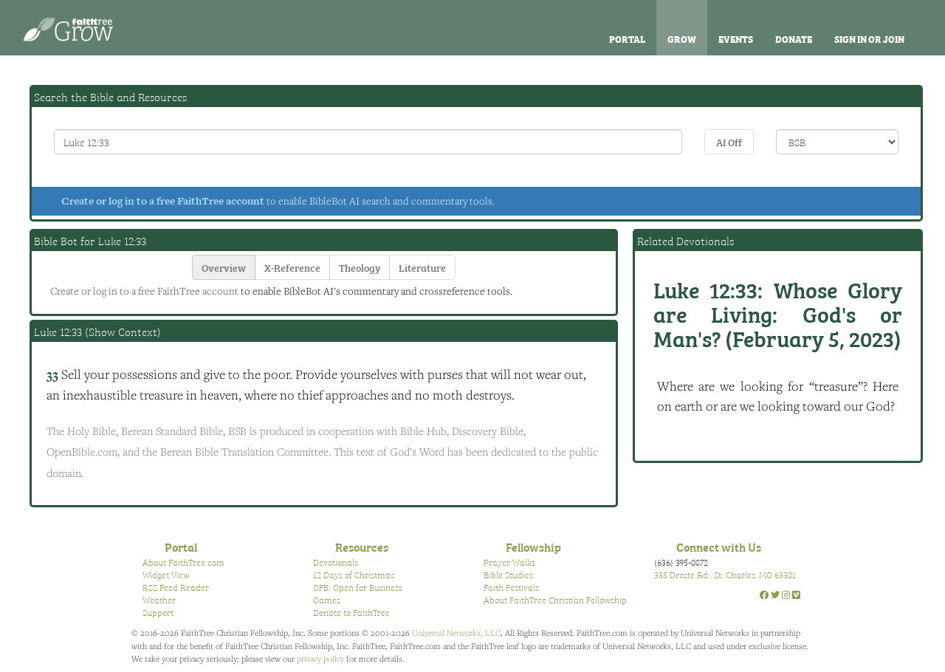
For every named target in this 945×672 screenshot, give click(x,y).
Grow (681, 38)
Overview (224, 267)
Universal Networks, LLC (456, 632)
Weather (159, 599)
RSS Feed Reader (175, 587)
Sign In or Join (869, 38)
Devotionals (335, 562)
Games (326, 599)
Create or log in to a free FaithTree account (162, 200)
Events (735, 38)
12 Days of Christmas (353, 574)
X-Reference (292, 267)
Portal (627, 38)
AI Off (729, 141)
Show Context (123, 331)
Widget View (166, 574)
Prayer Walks (509, 562)
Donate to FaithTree (351, 612)
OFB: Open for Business (357, 587)
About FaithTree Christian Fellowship (555, 599)
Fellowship (533, 546)
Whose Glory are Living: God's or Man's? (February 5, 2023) (777, 313)
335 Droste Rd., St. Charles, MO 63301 (725, 574)
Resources (361, 546)
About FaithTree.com (183, 562)
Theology (359, 267)
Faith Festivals (511, 587)
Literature (422, 267)
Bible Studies (508, 574)
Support (157, 612)
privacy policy (320, 658)
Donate (793, 38)
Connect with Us (718, 546)
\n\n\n (837, 141)
